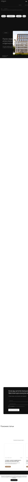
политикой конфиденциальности (20, 406)
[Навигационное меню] (26, 1)
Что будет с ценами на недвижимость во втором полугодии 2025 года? (13, 461)
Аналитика (5, 8)
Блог (1, 8)
